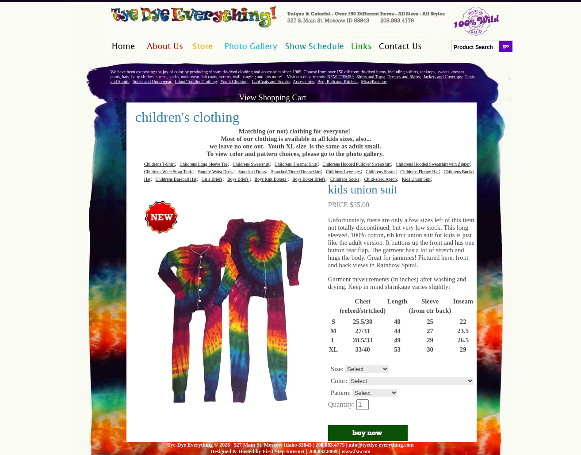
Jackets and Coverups (442, 76)
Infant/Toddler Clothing (196, 81)
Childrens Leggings (343, 171)
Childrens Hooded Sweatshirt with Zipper (433, 164)
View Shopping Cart (272, 97)
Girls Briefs (212, 179)
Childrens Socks (344, 179)
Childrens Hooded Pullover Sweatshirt (356, 164)
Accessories (303, 81)
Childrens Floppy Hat (419, 171)
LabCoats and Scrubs (271, 81)
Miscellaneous (374, 81)
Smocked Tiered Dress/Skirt (296, 171)
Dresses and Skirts (403, 76)
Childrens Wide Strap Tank (168, 171)
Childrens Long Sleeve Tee (203, 164)
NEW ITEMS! (340, 76)
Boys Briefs (238, 179)
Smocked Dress (252, 171)
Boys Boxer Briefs (308, 179)
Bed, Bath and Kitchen (337, 81)
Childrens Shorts (380, 171)
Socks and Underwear (152, 81)
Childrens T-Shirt (159, 164)
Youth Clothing (234, 81)
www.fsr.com (356, 451)
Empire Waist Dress (215, 171)
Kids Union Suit (416, 179)
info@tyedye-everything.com (380, 445)
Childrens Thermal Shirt (296, 164)
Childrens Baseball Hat (176, 179)
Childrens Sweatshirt (251, 164)
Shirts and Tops (370, 76)
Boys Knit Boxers (271, 179)
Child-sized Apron (380, 179)
